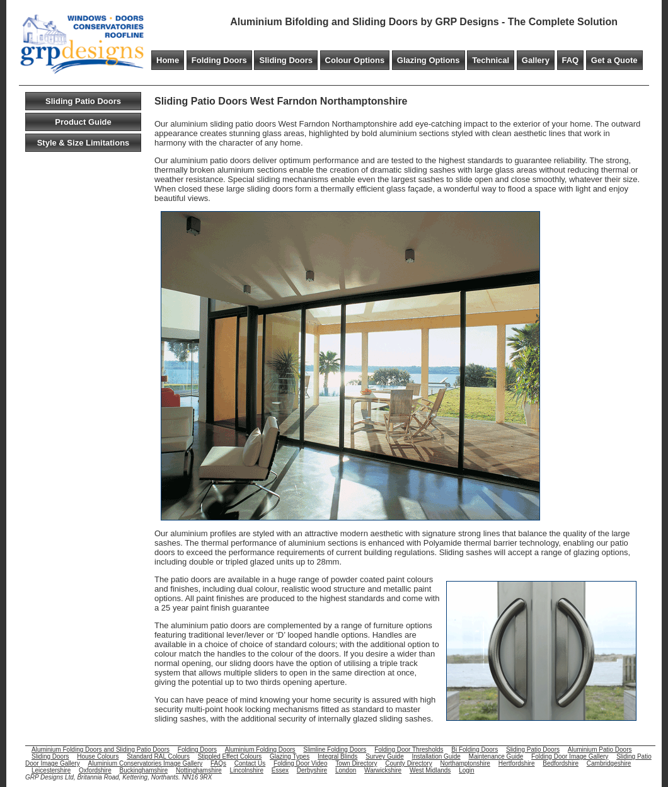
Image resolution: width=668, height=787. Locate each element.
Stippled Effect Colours (230, 756)
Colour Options (355, 60)
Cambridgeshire (609, 763)
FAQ (570, 60)
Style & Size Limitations (83, 142)
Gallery (536, 60)
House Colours (97, 756)
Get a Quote (614, 60)
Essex (280, 770)
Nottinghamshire (199, 770)
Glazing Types (289, 756)
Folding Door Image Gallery (569, 756)
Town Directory (356, 763)
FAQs (218, 763)
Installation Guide (436, 756)
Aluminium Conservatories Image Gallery (145, 763)
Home (167, 60)
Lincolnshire (246, 770)
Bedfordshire (561, 763)
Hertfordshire (516, 763)
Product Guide (83, 122)
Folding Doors (219, 60)
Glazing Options (428, 60)
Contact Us (249, 763)
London (345, 770)
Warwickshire (382, 770)
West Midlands (430, 770)
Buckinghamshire (144, 770)
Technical (490, 60)
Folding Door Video (300, 763)
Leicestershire (51, 770)
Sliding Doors (286, 60)
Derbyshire (312, 770)
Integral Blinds (337, 756)
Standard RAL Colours (158, 756)
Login (466, 770)
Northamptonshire (465, 763)
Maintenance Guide (496, 756)
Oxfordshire (95, 770)
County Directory (408, 763)
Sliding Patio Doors (83, 101)
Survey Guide (385, 756)
